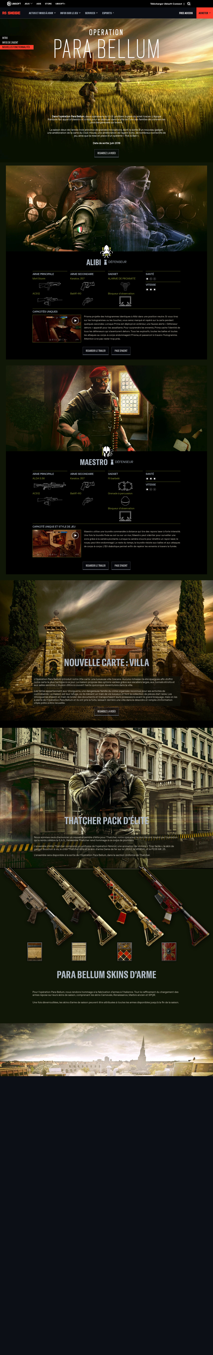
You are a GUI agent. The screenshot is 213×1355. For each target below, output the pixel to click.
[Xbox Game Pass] (106, 1301)
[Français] (187, 1285)
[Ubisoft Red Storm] (71, 1318)
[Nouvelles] (24, 1310)
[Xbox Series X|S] (106, 1304)
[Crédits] (71, 1335)
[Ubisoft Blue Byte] (71, 1307)
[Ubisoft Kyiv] (71, 1314)
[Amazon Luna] (106, 1321)
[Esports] (108, 13)
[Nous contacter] (24, 1324)
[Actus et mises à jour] (42, 13)
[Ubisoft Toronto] (71, 1331)
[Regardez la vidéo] (106, 153)
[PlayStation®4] (106, 1314)
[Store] (24, 1296)
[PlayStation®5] (106, 1311)
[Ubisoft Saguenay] (71, 1325)
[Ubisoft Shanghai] (71, 1328)
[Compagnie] (24, 1305)
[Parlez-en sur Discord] (106, 1251)
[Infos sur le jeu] (70, 13)
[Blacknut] (142, 1304)
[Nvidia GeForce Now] (142, 1301)
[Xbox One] (106, 1307)
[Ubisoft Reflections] (71, 1321)
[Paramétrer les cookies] (17, 1333)
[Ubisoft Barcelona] (71, 1304)
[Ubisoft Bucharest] (71, 1311)
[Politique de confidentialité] (24, 1327)
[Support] (24, 1315)
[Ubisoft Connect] (24, 1301)
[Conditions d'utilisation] (24, 1330)
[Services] (91, 13)
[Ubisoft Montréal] (71, 1301)
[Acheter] (205, 13)
